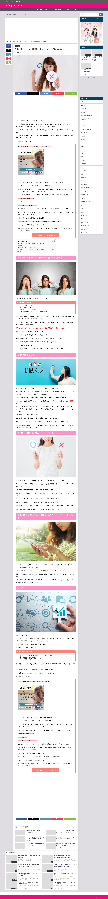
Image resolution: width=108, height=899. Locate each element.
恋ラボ (82, 180)
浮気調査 (83, 198)
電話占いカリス (84, 218)
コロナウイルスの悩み (86, 129)
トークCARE (84, 143)
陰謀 (82, 208)
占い (82, 167)
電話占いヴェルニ (85, 225)
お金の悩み (83, 108)
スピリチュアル (68, 9)
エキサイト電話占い (85, 119)
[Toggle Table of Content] (52, 241)
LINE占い (20, 182)
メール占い (83, 146)
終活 (82, 205)
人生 (82, 156)
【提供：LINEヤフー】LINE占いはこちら (45, 235)
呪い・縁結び (84, 170)
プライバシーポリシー (10, 897)
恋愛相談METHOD (85, 187)
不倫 (76, 9)
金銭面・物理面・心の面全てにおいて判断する (29, 247)
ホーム (32, 9)
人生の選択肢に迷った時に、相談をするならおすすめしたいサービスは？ (36, 249)
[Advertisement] (42, 29)
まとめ (19, 251)
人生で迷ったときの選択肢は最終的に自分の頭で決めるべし (33, 243)
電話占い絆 (83, 229)
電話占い (83, 212)
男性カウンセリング (85, 201)
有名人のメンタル (85, 194)
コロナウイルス (84, 125)
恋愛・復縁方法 (58, 9)
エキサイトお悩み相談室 (86, 115)
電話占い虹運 (84, 232)
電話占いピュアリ (85, 222)
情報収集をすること (23, 245)
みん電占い (83, 112)
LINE (82, 101)
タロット (83, 136)
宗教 (82, 174)
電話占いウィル (84, 215)
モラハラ (83, 149)
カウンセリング (48, 9)
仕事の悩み (83, 163)
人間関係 (83, 160)
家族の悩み (83, 177)
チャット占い (84, 139)
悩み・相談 (39, 9)
